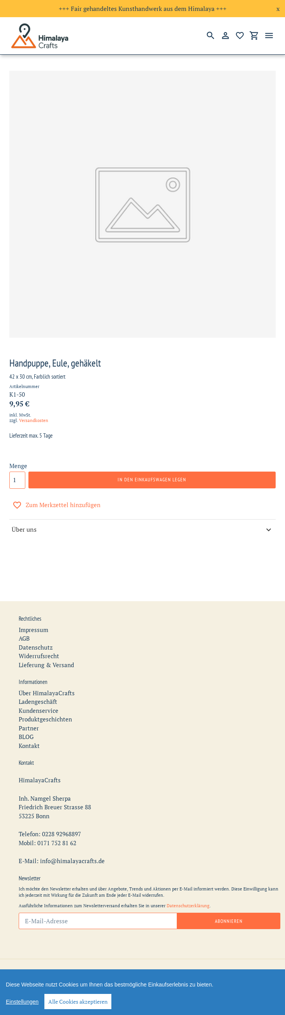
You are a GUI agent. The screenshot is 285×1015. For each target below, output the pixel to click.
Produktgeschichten (45, 702)
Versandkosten (33, 420)
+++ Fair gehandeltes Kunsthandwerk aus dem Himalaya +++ (143, 8)
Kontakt (29, 728)
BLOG (26, 719)
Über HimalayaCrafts (47, 675)
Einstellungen (22, 1002)
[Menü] (269, 35)
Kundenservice (38, 693)
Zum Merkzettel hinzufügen (56, 505)
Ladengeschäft (38, 684)
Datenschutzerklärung (188, 888)
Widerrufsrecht (39, 639)
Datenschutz (36, 630)
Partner (29, 710)
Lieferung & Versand (46, 647)
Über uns (142, 529)
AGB (24, 621)
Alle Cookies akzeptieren (77, 1001)
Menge (18, 466)
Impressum (33, 612)
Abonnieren (229, 903)
